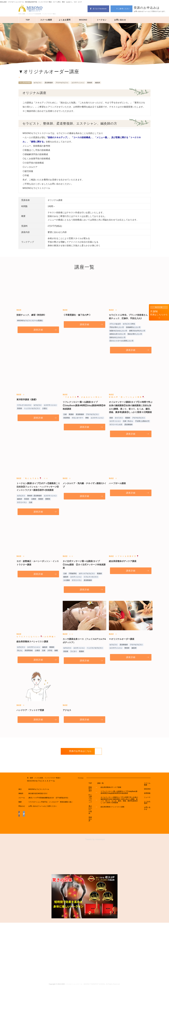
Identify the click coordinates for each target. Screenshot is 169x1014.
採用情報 (147, 813)
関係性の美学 (88, 808)
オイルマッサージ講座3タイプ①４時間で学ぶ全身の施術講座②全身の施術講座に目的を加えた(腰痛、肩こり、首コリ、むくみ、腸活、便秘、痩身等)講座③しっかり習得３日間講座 (119, 819)
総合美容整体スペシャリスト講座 (109, 825)
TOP (28, 20)
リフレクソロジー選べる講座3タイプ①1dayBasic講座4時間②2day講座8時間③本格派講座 (118, 811)
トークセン (102, 20)
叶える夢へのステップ (88, 820)
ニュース (147, 817)
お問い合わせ (120, 20)
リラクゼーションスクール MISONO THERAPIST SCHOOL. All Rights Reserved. (92, 1011)
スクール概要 (46, 20)
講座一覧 (97, 803)
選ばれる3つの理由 (88, 834)
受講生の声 (88, 845)
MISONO (83, 20)
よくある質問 (64, 20)
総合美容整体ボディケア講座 (107, 806)
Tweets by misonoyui (95, 866)
